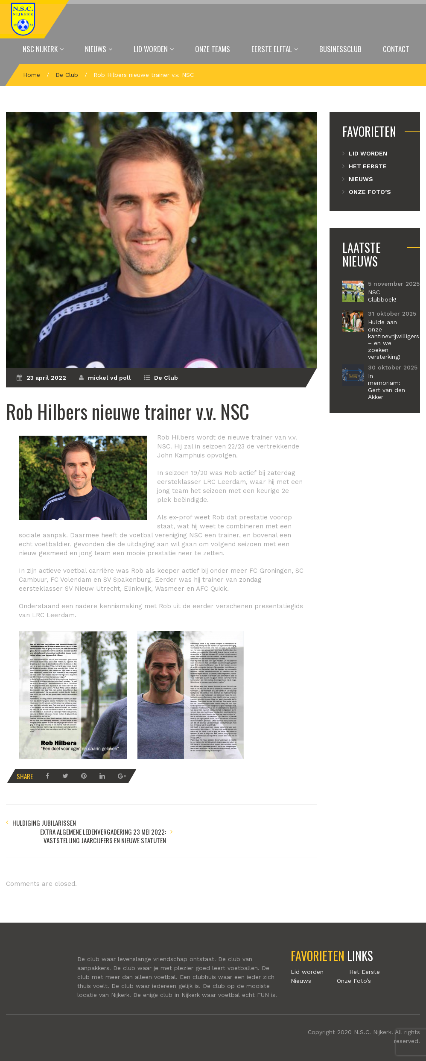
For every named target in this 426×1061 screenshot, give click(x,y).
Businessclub (340, 49)
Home (31, 74)
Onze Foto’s (370, 191)
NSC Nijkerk (40, 49)
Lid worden (151, 49)
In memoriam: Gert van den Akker (386, 386)
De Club (66, 74)
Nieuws (95, 49)
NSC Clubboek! (382, 295)
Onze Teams (212, 49)
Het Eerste (368, 166)
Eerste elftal (271, 49)
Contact (396, 49)
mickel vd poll (109, 377)
